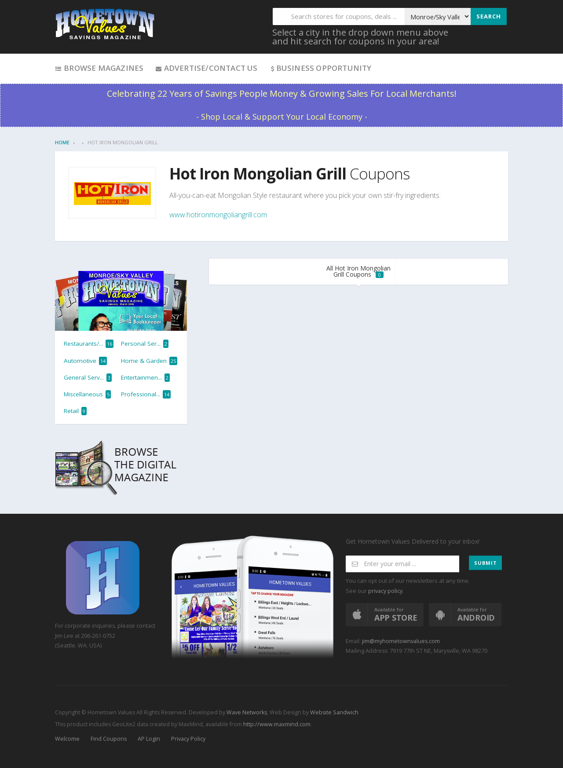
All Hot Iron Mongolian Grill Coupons (358, 271)
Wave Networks (246, 712)
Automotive (85, 361)
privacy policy (385, 591)
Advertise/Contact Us (206, 68)
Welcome (67, 738)
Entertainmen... (145, 377)
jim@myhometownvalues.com (401, 641)
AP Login (149, 738)
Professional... (146, 394)
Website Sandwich (333, 712)
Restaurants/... (88, 344)
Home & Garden (149, 361)
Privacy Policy (188, 738)
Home (62, 142)
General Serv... (88, 377)
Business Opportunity (320, 68)
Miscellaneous (87, 394)
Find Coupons (109, 738)
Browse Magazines (99, 68)
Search (488, 16)
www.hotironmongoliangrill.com (218, 214)
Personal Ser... (144, 344)
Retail (75, 411)
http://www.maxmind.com (277, 724)
